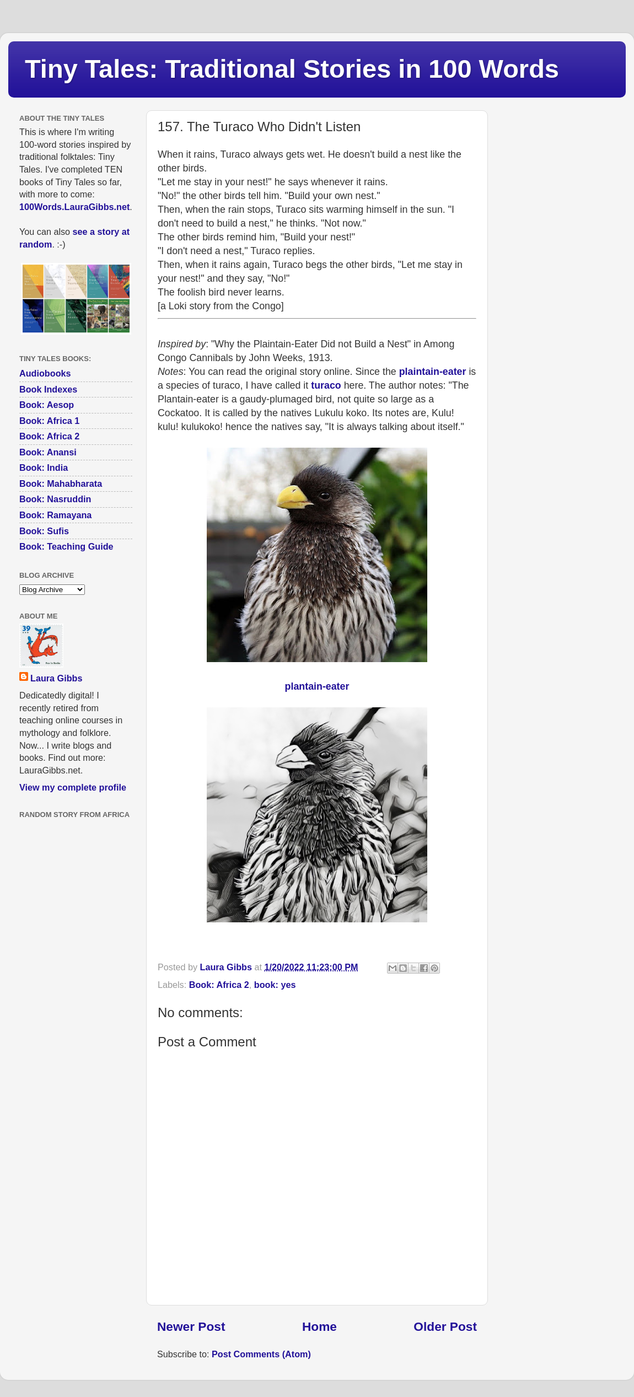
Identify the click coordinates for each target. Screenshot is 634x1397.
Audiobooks (45, 373)
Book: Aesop (46, 405)
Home (319, 1326)
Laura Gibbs (56, 678)
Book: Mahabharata (60, 483)
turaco (326, 385)
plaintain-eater (432, 371)
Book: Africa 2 (219, 985)
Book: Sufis (44, 531)
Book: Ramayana (55, 515)
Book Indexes (48, 389)
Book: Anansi (48, 452)
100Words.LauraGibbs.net (74, 207)
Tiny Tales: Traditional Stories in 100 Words (292, 68)
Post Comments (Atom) (261, 1354)
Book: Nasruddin (55, 499)
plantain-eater (317, 686)
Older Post (445, 1326)
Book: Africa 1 (49, 421)
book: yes (275, 985)
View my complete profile (72, 787)
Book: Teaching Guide (66, 546)
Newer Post (191, 1326)
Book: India (43, 467)
